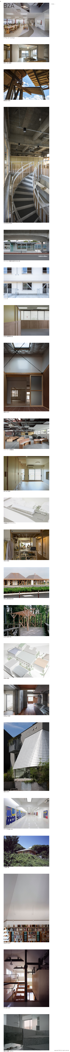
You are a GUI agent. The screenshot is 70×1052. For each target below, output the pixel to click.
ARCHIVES (38, 4)
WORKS (20, 4)
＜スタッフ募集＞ (50, 4)
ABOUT (29, 4)
